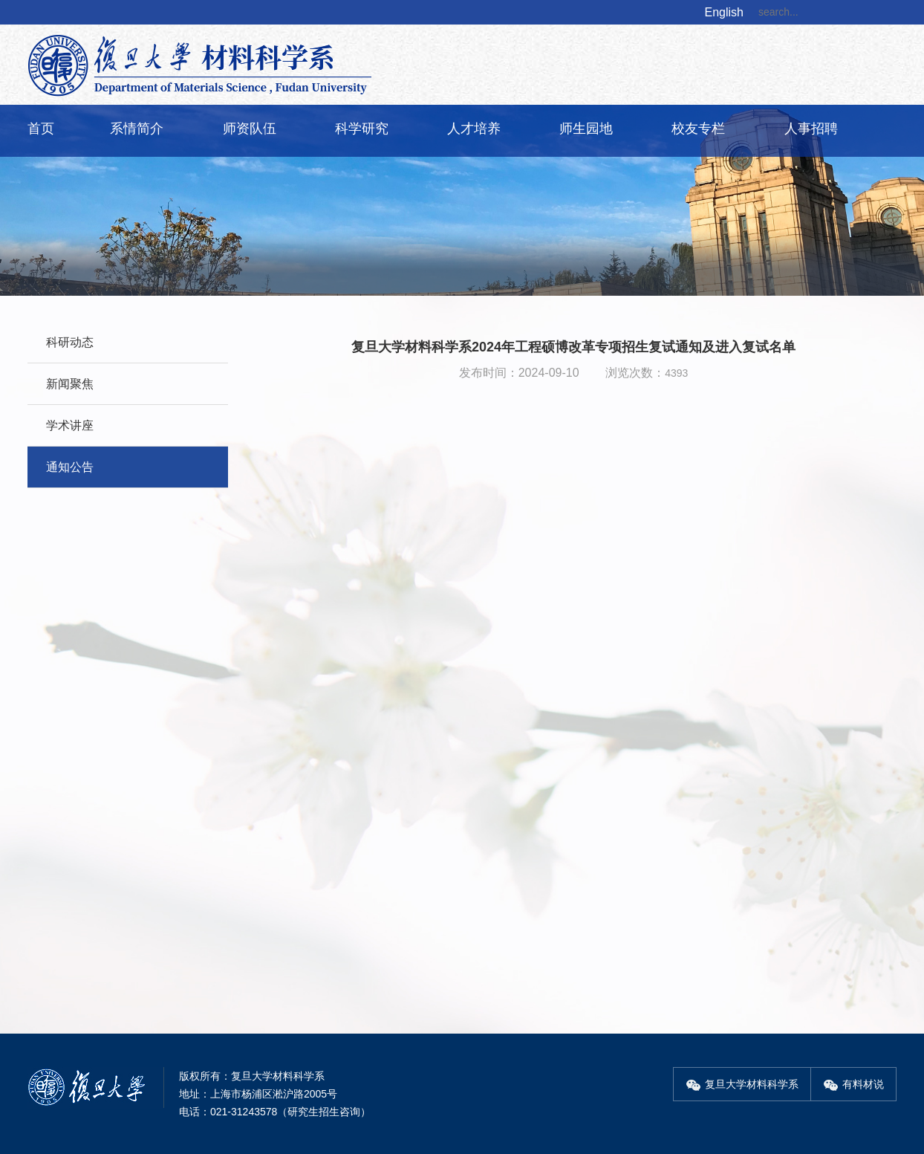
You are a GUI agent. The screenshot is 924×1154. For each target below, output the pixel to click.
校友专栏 (698, 128)
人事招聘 (811, 128)
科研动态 (70, 342)
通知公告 (70, 467)
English (724, 12)
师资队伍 (249, 128)
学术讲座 (70, 425)
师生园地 (586, 128)
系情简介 (136, 128)
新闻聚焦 (70, 383)
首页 (40, 128)
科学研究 (361, 128)
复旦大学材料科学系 (742, 1084)
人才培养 (474, 128)
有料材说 (853, 1084)
